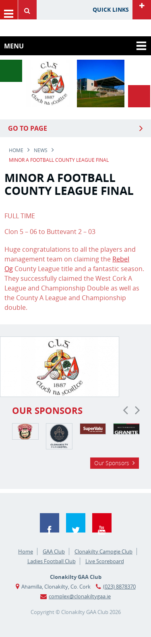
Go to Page (27, 128)
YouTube (102, 523)
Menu (9, 9)
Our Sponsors (111, 463)
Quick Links (111, 9)
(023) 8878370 (119, 586)
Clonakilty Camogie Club (103, 551)
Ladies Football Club (51, 561)
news (41, 150)
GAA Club (54, 551)
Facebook (49, 523)
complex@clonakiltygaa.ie (80, 596)
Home (16, 150)
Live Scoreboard (104, 561)
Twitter (75, 523)
